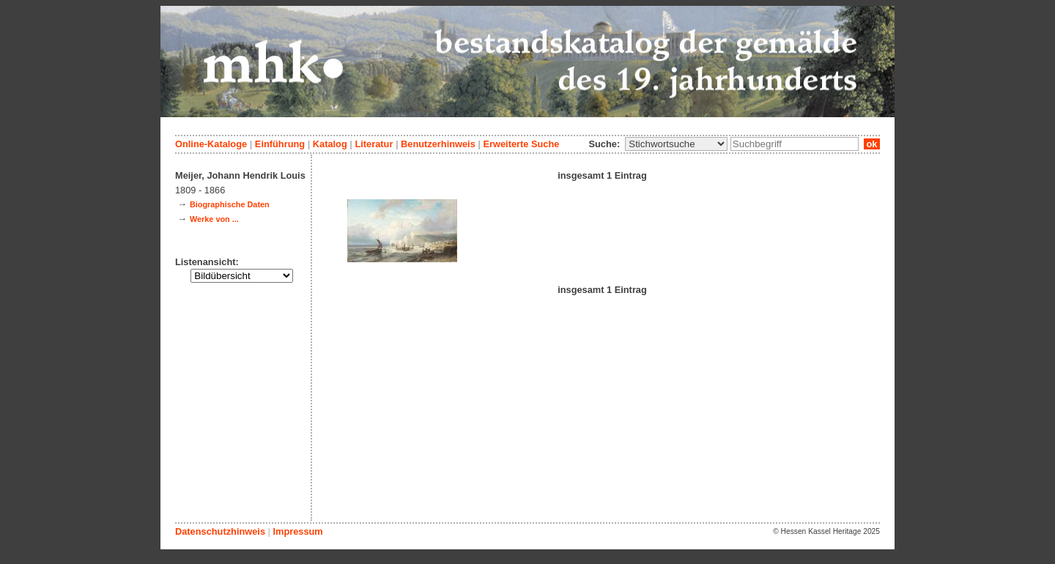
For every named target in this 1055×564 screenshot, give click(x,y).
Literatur (374, 143)
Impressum (297, 531)
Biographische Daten (230, 204)
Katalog (330, 143)
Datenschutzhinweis (220, 531)
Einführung (280, 143)
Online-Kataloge (211, 143)
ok (872, 143)
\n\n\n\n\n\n (676, 144)
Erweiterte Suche (521, 143)
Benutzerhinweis (438, 143)
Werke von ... (214, 219)
